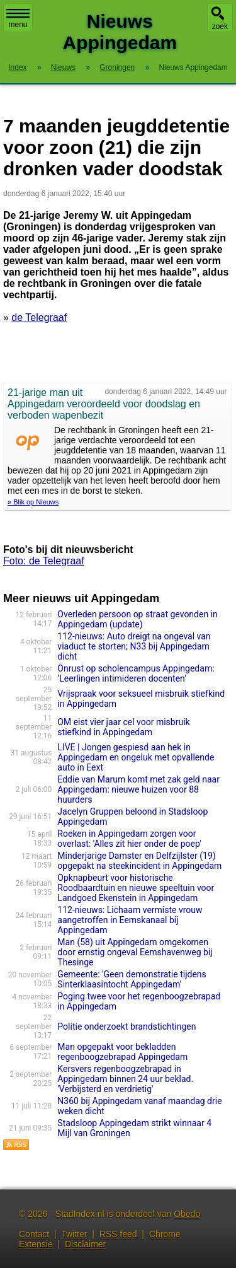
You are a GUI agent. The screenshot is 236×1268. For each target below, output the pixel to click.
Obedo (187, 1214)
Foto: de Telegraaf (43, 560)
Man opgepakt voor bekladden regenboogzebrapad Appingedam (122, 1052)
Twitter (74, 1234)
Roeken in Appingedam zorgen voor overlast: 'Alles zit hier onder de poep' (129, 839)
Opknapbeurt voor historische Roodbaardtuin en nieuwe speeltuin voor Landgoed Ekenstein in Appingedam (135, 888)
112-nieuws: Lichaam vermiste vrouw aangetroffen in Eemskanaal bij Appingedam (129, 920)
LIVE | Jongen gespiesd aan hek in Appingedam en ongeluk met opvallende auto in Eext (135, 757)
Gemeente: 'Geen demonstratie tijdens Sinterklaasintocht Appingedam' (131, 979)
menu (18, 19)
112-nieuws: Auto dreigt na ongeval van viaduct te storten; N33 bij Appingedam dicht (133, 646)
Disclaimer (85, 1244)
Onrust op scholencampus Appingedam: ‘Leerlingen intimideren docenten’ (135, 673)
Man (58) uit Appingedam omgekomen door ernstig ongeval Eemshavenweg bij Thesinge (134, 952)
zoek (220, 26)
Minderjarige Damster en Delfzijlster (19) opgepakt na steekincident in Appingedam (139, 861)
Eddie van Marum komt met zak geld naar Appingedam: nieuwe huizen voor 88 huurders (138, 789)
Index (17, 67)
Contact (34, 1234)
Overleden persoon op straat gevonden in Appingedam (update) (137, 619)
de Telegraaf (39, 317)
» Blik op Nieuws (33, 502)
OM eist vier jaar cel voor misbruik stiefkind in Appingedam (123, 727)
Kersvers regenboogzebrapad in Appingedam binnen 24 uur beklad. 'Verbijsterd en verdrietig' (125, 1079)
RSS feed (118, 1234)
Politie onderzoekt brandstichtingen (126, 1026)
